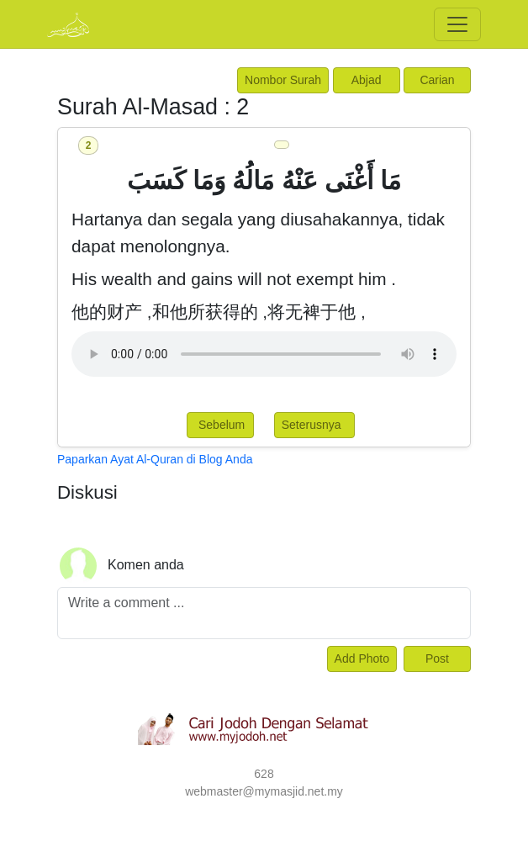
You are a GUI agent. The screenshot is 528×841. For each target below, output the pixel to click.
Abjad (366, 80)
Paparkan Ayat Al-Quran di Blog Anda (154, 459)
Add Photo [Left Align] (362, 658)
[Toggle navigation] (457, 24)
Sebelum (220, 424)
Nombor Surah (283, 80)
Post (437, 658)
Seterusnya (315, 424)
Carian (437, 80)
